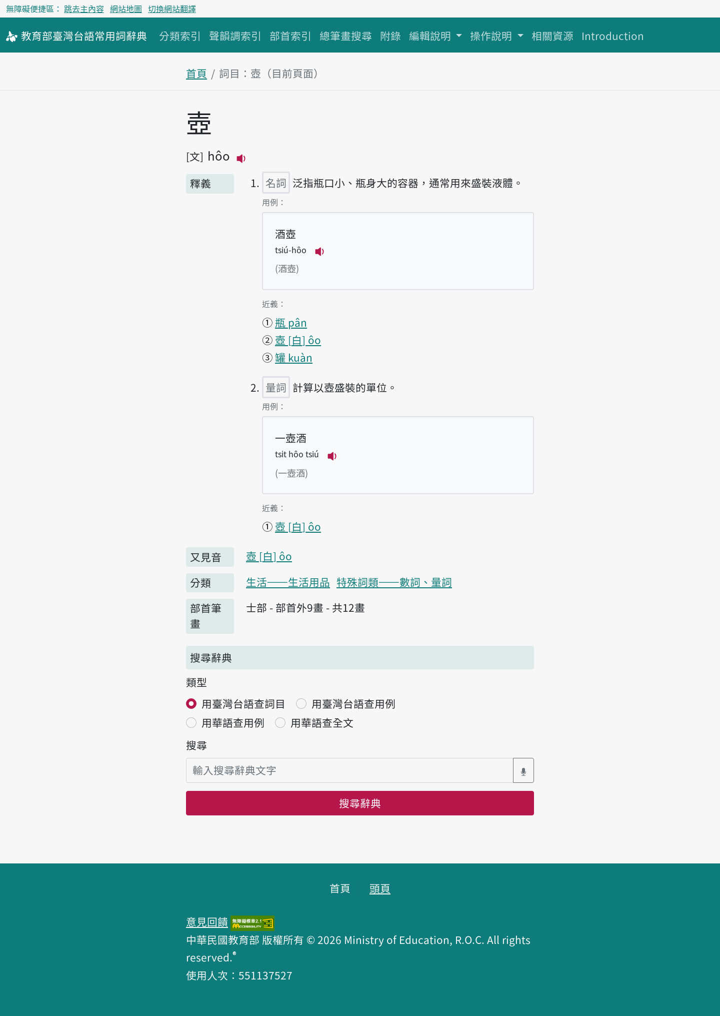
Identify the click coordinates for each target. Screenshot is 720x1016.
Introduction (613, 35)
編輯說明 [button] (431, 35)
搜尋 (196, 744)
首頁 (196, 73)
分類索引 (180, 35)
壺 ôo (298, 339)
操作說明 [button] (492, 35)
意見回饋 (207, 921)
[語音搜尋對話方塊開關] (523, 770)
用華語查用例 (233, 722)
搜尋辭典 (360, 802)
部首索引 (291, 35)
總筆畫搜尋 (346, 35)
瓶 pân (291, 322)
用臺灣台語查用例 (354, 703)
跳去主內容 (84, 9)
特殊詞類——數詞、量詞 (394, 581)
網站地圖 (126, 9)
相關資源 (553, 35)
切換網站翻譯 (172, 9)
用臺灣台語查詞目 (244, 703)
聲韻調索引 (235, 35)
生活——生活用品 (288, 581)
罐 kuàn (293, 357)
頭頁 (380, 887)
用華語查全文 (322, 722)
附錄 (390, 35)
